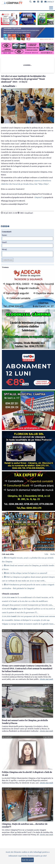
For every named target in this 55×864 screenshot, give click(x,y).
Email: (4, 242)
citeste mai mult (46, 679)
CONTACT (49, 1)
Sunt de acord (27, 859)
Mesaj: (4, 249)
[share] (2, 226)
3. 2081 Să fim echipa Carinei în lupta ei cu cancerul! (24, 573)
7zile (46, 554)
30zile (52, 554)
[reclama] (9, 24)
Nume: (4, 235)
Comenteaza (8, 259)
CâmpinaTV (38, 197)
